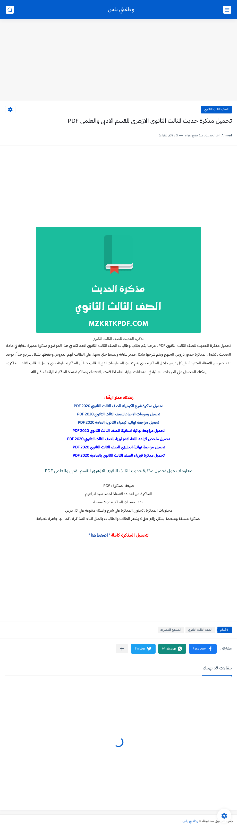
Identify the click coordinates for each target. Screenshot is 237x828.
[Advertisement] (118, 60)
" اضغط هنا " (99, 535)
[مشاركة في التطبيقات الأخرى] (122, 648)
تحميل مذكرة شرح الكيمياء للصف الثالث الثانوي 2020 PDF (118, 406)
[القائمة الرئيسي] (227, 10)
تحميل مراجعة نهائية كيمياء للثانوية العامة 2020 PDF (118, 422)
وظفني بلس (121, 9)
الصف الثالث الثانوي (216, 109)
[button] (203, 649)
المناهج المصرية (170, 630)
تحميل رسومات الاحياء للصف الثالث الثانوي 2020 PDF (118, 414)
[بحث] (10, 10)
